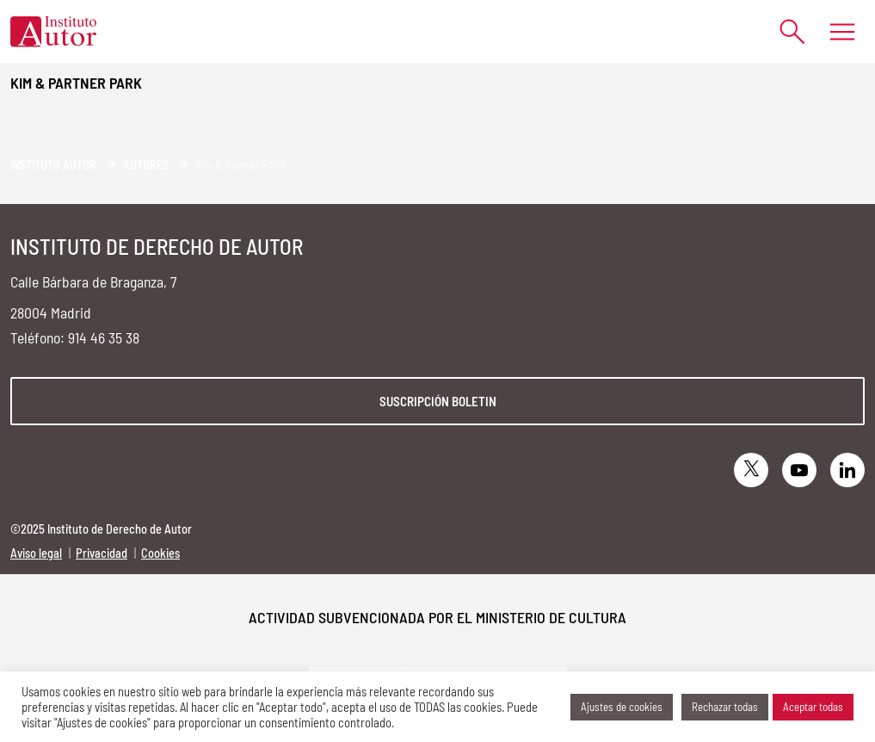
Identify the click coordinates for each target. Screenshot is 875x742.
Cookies (160, 553)
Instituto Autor (53, 165)
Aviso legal (36, 553)
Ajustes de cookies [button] (621, 707)
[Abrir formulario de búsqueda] (784, 31)
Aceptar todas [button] (813, 707)
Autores (146, 165)
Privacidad (101, 553)
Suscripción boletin (437, 401)
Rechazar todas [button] (725, 707)
